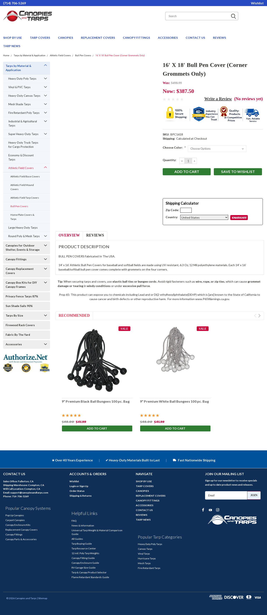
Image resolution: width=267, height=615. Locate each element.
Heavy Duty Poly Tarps (22, 78)
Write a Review (218, 98)
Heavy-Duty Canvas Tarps (24, 95)
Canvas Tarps (145, 548)
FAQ (74, 520)
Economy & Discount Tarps (21, 157)
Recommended (74, 315)
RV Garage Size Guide (84, 567)
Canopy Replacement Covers (20, 271)
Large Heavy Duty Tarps (23, 227)
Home (6, 55)
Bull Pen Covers (83, 55)
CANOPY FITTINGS (137, 37)
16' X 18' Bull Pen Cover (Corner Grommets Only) (120, 55)
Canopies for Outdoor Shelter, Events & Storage (23, 247)
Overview (69, 235)
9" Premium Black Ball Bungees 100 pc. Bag (95, 401)
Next (259, 315)
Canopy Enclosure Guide (85, 562)
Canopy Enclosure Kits (17, 524)
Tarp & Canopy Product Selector (89, 572)
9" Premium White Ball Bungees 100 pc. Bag (174, 401)
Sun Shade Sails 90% (19, 306)
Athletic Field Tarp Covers (24, 197)
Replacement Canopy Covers (21, 529)
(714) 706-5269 (14, 3)
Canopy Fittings (16, 259)
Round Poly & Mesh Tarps (24, 236)
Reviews (95, 235)
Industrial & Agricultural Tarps (22, 123)
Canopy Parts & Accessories (21, 539)
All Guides (77, 538)
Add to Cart (97, 428)
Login (72, 486)
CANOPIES (66, 37)
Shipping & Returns (80, 495)
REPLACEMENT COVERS (98, 37)
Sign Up (83, 486)
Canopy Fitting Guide (83, 558)
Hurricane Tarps (147, 558)
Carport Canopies (15, 520)
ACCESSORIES (168, 37)
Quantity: (169, 160)
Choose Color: (174, 147)
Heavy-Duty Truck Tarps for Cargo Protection (23, 144)
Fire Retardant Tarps (149, 568)
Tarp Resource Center (84, 548)
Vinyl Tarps (144, 553)
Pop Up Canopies (14, 515)
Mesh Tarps (144, 563)
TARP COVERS (40, 37)
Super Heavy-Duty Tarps (23, 134)
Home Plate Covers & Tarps (22, 216)
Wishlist (257, 3)
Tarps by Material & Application (29, 55)
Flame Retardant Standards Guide (90, 577)
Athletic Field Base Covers (25, 176)
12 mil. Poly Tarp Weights (85, 553)
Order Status (76, 490)
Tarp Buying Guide (82, 543)
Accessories (14, 344)
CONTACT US (196, 37)
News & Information (83, 525)
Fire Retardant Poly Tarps (23, 112)
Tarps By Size (14, 315)
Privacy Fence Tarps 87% (22, 296)
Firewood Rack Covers (20, 325)
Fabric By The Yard (18, 334)
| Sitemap (42, 598)
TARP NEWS (11, 46)
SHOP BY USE (13, 37)
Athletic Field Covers (60, 55)
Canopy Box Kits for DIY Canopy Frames (21, 284)
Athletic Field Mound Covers (22, 187)
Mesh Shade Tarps (19, 104)
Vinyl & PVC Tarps (19, 87)
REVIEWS (219, 37)
